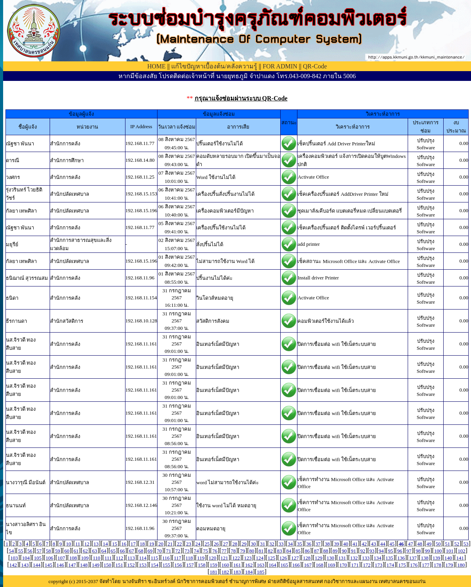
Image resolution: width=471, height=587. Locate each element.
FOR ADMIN (280, 66)
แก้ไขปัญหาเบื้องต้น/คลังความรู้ (214, 66)
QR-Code (315, 66)
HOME (156, 66)
